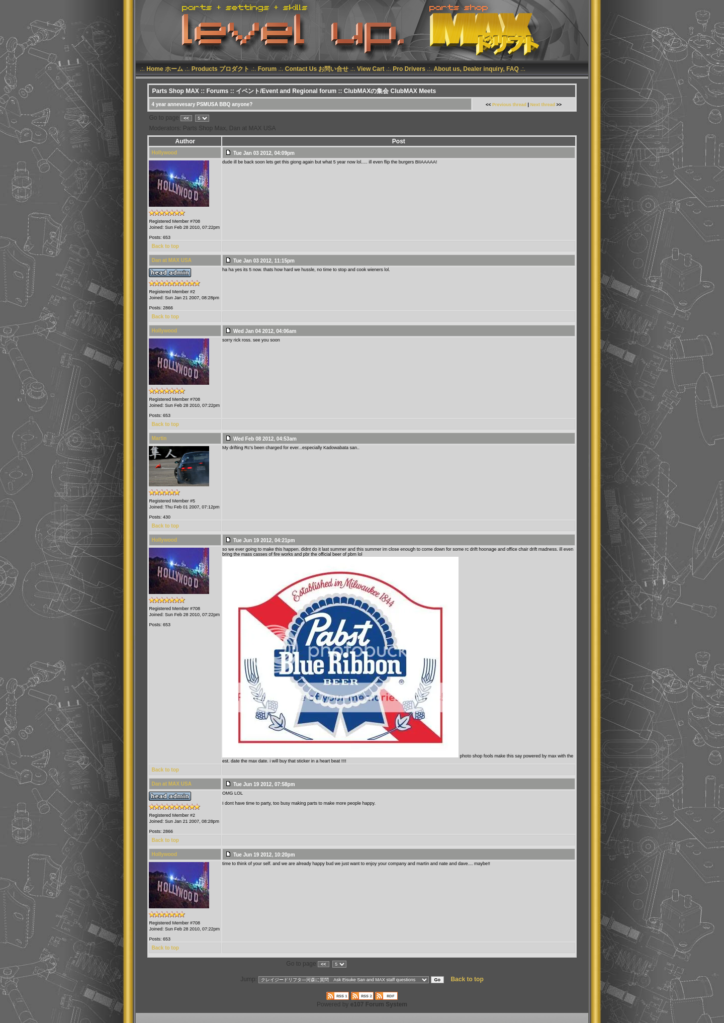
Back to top (164, 246)
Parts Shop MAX (175, 91)
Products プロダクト (220, 68)
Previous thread (509, 104)
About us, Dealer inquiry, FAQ (476, 68)
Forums (217, 91)
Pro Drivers (409, 68)
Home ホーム (164, 68)
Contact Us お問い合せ (317, 68)
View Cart (370, 68)
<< (186, 118)
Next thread (543, 104)
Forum (267, 68)
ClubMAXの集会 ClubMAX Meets (390, 91)
